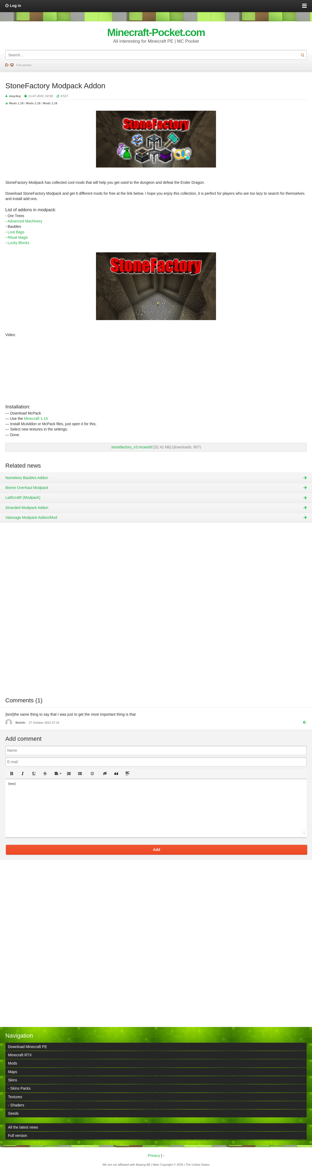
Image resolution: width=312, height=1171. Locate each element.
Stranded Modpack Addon (26, 507)
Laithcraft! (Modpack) (23, 497)
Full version (23, 65)
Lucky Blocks (19, 243)
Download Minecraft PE (27, 1047)
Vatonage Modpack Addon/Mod (31, 517)
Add (156, 849)
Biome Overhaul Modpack (26, 487)
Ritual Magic (18, 237)
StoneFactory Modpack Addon (55, 86)
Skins (12, 1080)
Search (302, 54)
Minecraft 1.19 (36, 418)
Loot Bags (16, 232)
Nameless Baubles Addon (26, 478)
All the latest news (23, 1127)
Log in (15, 5)
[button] (11, 773)
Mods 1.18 (33, 103)
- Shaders (16, 1105)
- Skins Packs (19, 1088)
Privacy (154, 1155)
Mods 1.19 (16, 103)
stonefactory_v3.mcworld (132, 447)
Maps (12, 1072)
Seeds (13, 1113)
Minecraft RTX (20, 1055)
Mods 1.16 (50, 103)
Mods (12, 1063)
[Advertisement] (156, 614)
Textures (15, 1097)
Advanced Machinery (24, 221)
